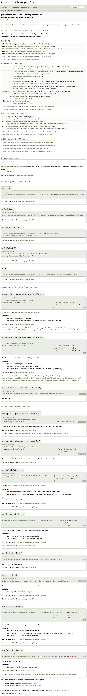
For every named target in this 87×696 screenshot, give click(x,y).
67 (13, 261)
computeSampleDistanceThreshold (16, 121)
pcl (2, 10)
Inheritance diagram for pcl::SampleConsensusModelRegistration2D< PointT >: (25, 34)
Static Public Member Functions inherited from (28, 142)
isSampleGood (10, 117)
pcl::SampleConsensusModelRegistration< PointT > (35, 56)
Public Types (57, 13)
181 (13, 507)
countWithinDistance (19, 91)
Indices (64, 71)
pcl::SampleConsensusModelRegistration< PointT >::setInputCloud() (58, 330)
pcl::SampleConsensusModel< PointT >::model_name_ (25, 328)
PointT (41, 44)
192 (13, 462)
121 (13, 643)
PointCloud (9, 44)
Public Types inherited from (26, 56)
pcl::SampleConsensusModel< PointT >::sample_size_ (18, 330)
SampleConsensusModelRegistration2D (15, 10)
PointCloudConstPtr (12, 49)
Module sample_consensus (7, 19)
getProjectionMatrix (19, 101)
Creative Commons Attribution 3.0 (59, 690)
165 (13, 430)
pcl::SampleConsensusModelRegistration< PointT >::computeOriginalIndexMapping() (34, 376)
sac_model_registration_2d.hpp (27, 507)
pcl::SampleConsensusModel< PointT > (31, 59)
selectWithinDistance (19, 86)
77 (13, 324)
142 (13, 671)
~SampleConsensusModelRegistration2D (25, 76)
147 (13, 567)
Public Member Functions (67, 13)
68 (13, 240)
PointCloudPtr (10, 46)
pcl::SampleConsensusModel (29, 44)
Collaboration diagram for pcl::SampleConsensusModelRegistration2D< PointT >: (25, 36)
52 (12, 175)
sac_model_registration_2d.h (25, 175)
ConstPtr (9, 53)
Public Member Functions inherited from (30, 106)
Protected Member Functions (80, 13)
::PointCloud (47, 44)
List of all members (49, 13)
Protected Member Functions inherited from (31, 132)
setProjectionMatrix (19, 96)
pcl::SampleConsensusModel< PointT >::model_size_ (58, 328)
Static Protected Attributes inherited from (27, 151)
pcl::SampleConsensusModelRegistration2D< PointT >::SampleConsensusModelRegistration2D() (40, 433)
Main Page (5, 7)
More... (3, 27)
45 (13, 599)
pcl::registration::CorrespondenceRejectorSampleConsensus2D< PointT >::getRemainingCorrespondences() (43, 674)
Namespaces (25, 7)
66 (13, 220)
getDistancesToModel (19, 81)
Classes (35, 7)
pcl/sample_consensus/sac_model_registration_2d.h (28, 30)
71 (13, 201)
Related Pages (15, 7)
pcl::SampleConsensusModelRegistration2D (19, 194)
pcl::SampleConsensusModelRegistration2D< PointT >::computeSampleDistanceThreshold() (29, 378)
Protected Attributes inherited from (28, 145)
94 (13, 372)
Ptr (7, 51)
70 (13, 279)
